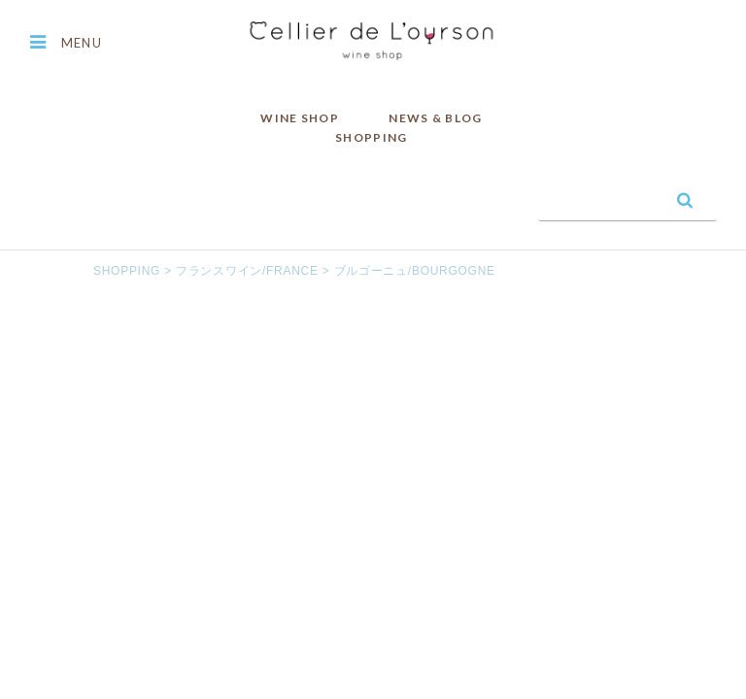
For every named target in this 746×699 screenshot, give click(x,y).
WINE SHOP (299, 118)
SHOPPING (371, 137)
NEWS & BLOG (435, 118)
